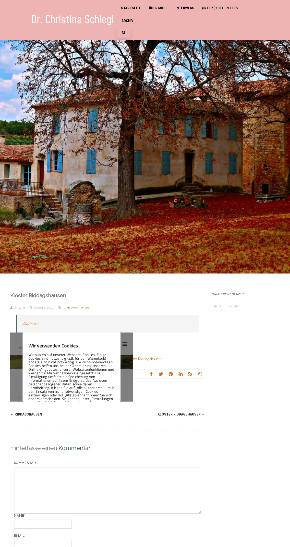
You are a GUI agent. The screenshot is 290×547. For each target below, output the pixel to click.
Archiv (127, 21)
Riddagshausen (26, 414)
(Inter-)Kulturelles (220, 8)
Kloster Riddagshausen (181, 414)
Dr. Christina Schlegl (72, 20)
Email (19, 535)
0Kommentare (80, 307)
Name (19, 515)
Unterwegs (184, 8)
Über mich (158, 8)
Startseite (131, 8)
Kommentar (25, 462)
